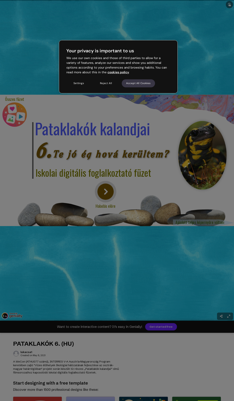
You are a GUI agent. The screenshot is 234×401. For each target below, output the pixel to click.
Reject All (106, 83)
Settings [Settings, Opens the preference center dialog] (78, 83)
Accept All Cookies (138, 83)
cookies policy (118, 72)
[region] (118, 66)
